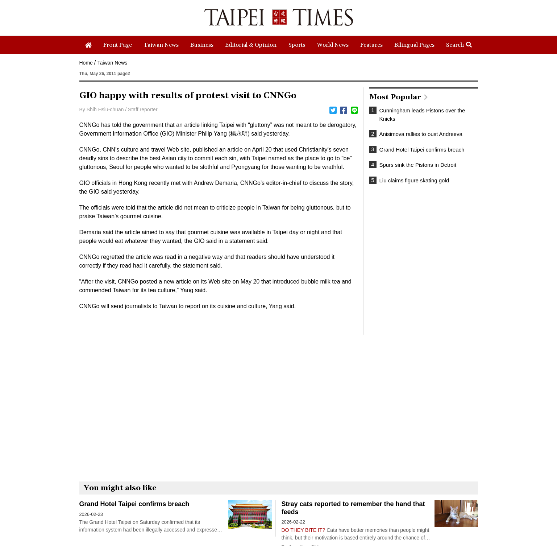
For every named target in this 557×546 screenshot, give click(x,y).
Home (86, 63)
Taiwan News (112, 63)
